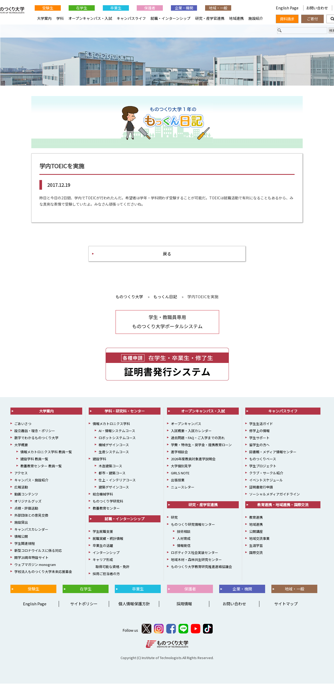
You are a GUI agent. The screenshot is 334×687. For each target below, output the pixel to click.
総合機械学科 (103, 497)
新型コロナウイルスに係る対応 (38, 553)
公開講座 (256, 534)
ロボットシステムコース (117, 440)
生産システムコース (114, 454)
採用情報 (184, 607)
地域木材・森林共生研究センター (196, 562)
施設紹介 (255, 18)
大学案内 (44, 18)
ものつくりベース (262, 461)
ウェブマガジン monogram (35, 567)
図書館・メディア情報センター (272, 454)
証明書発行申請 (261, 490)
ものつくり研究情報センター (193, 527)
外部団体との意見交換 (31, 518)
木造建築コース (110, 469)
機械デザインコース (114, 447)
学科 (60, 18)
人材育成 (183, 541)
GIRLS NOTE (180, 476)
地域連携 (236, 18)
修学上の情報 (259, 433)
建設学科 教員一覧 (34, 461)
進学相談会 (179, 454)
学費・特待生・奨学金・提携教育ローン (201, 447)
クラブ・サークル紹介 (266, 476)
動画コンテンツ (26, 497)
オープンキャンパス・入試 (90, 18)
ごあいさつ (22, 426)
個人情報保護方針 (134, 607)
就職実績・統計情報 (108, 541)
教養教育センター (106, 511)
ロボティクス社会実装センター (194, 555)
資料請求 (287, 18)
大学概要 (21, 447)
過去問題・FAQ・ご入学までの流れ (198, 440)
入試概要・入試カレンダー (191, 433)
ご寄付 (312, 18)
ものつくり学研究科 (108, 504)
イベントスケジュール (266, 483)
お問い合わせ (317, 7)
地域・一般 (218, 7)
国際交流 (256, 555)
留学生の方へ (259, 447)
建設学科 (99, 461)
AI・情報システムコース (117, 433)
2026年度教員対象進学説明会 (193, 461)
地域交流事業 (259, 541)
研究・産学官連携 (209, 18)
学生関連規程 (24, 546)
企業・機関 (184, 7)
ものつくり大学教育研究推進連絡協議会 (201, 569)
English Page (287, 7)
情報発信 (183, 548)
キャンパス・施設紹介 (31, 483)
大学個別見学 (181, 469)
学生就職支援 (103, 534)
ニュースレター (182, 490)
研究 (174, 520)
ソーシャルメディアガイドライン (274, 497)
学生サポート (259, 440)
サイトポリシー (84, 607)
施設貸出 (21, 525)
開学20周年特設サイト (31, 560)
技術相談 (183, 534)
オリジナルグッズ (27, 504)
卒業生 (115, 7)
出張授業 (177, 483)
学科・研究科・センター (125, 414)
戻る (167, 256)
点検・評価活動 (26, 511)
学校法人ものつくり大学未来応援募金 (43, 574)
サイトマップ (286, 607)
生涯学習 (256, 548)
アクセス (21, 476)
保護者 (149, 7)
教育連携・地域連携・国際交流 (282, 507)
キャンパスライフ (131, 18)
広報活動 (21, 490)
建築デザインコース (114, 490)
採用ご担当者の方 (106, 576)
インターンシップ (106, 555)
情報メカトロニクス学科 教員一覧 (46, 454)
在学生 (81, 7)
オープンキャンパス (186, 426)
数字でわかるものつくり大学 (36, 440)
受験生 (47, 7)
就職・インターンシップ (170, 18)
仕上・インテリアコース (117, 483)
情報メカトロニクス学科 (111, 426)
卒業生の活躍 (103, 548)
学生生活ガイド (261, 426)
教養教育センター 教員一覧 (41, 469)
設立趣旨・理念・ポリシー (34, 433)
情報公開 (21, 539)
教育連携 (256, 520)
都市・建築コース (112, 476)
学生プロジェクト (262, 469)
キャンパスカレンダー (31, 532)
